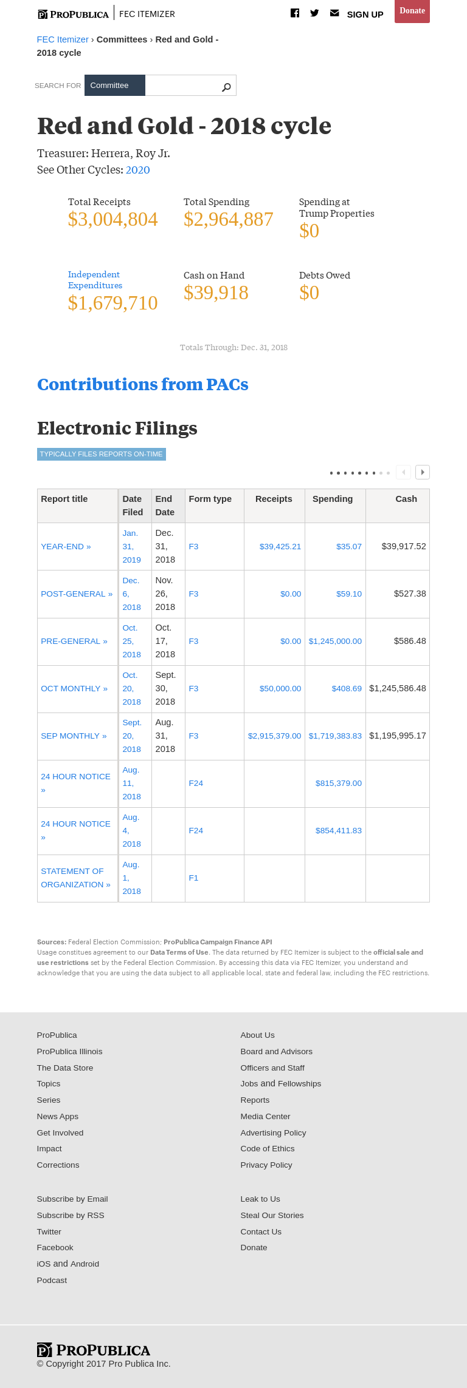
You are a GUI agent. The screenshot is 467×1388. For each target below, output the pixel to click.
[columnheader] (77, 509)
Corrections (60, 1168)
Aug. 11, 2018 (131, 786)
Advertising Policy (276, 1135)
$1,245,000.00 (333, 644)
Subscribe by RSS (73, 1218)
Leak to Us (262, 1202)
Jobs (250, 1087)
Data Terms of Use (179, 954)
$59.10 (348, 596)
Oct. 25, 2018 (131, 644)
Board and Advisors (279, 1054)
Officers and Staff (275, 1070)
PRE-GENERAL (72, 644)
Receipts (274, 502)
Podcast (53, 1283)
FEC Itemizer (151, 13)
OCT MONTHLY (73, 691)
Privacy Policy (268, 1168)
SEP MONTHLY (72, 738)
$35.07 (348, 549)
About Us (259, 1038)
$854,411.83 (337, 833)
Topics (49, 1087)
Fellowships (302, 1087)
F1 (187, 880)
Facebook (56, 1251)
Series (49, 1103)
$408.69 (346, 691)
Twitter (50, 1234)
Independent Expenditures (97, 280)
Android (86, 1266)
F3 (187, 549)
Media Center (267, 1119)
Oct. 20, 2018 (131, 691)
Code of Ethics (270, 1152)
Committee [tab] (110, 85)
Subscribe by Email (75, 1202)
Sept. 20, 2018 (131, 738)
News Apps (59, 1119)
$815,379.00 (337, 786)
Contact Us (263, 1234)
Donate (411, 11)
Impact (50, 1152)
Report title (69, 502)
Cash (411, 502)
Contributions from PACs (151, 385)
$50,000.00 (275, 691)
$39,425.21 (275, 549)
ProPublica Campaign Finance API (218, 944)
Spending (337, 502)
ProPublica (58, 1038)
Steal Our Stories (274, 1218)
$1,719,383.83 (333, 738)
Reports (256, 1103)
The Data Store (67, 1070)
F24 (189, 786)
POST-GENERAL (75, 590)
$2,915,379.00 (269, 738)
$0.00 (286, 596)
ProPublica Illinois (72, 1054)
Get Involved (62, 1135)
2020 (138, 169)
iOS (44, 1266)
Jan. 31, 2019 (131, 549)
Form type (208, 502)
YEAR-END (64, 549)
